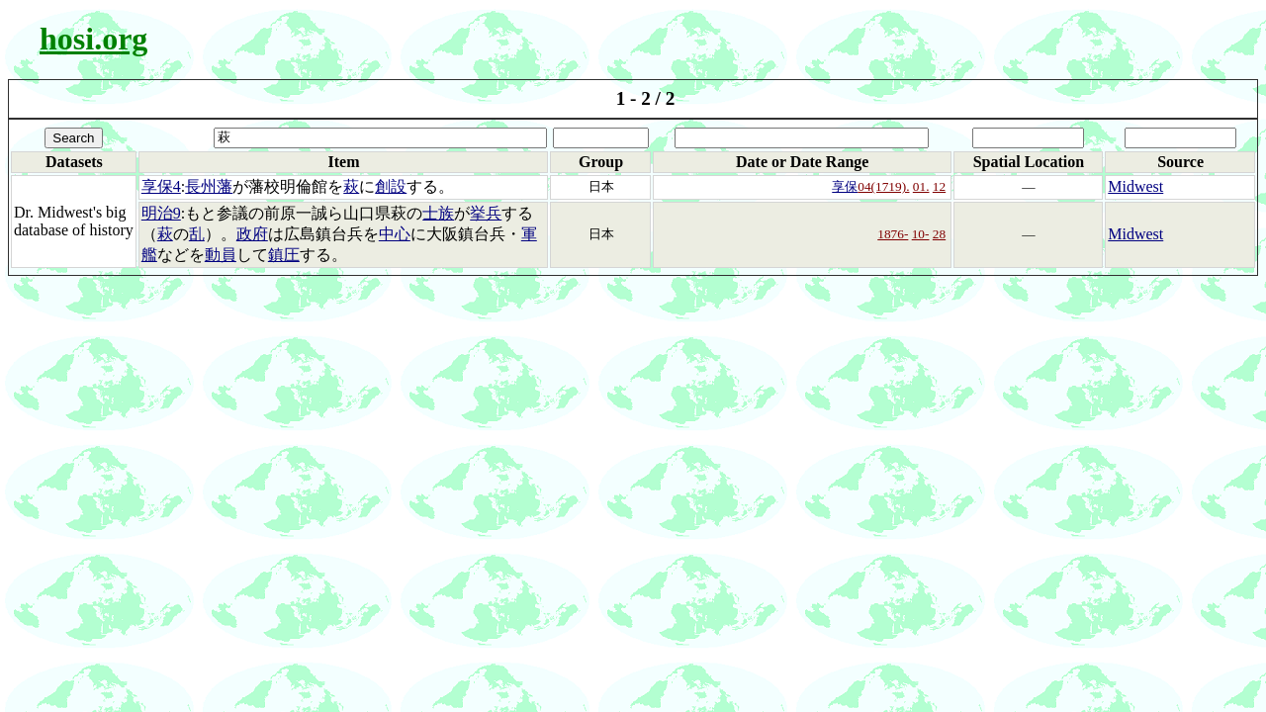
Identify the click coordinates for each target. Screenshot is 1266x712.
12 (939, 186)
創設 (391, 186)
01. (921, 186)
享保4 (161, 186)
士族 (438, 213)
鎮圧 (284, 254)
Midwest (1135, 186)
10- (921, 233)
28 (939, 233)
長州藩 (208, 186)
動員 (220, 254)
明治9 (161, 213)
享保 (845, 186)
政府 (252, 233)
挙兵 (485, 213)
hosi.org (93, 38)
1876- (892, 233)
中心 (394, 233)
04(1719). (883, 186)
